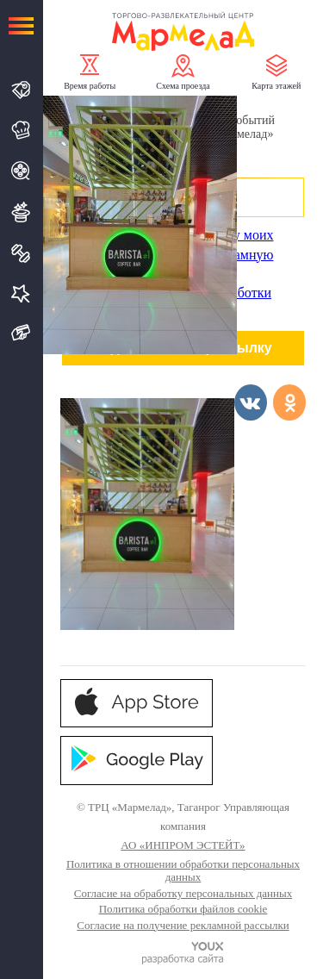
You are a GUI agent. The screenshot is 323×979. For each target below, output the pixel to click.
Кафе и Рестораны (21, 130)
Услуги (21, 293)
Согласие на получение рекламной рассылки (183, 925)
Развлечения (21, 212)
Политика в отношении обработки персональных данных (183, 870)
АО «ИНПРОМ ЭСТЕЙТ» (183, 845)
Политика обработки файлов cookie (183, 908)
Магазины (21, 90)
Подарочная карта (21, 333)
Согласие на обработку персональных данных (183, 893)
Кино (21, 170)
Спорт (21, 253)
